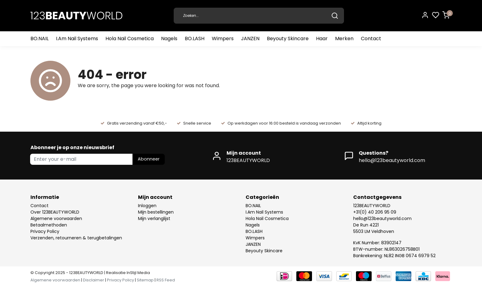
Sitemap (145, 280)
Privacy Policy (44, 231)
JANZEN (250, 38)
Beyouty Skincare (288, 38)
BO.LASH (194, 38)
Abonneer (149, 159)
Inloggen (147, 206)
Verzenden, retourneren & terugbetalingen (76, 238)
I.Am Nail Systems (77, 38)
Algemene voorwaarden (56, 218)
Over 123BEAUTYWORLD (54, 212)
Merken (344, 38)
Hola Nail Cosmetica (129, 38)
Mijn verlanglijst (154, 218)
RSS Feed (165, 280)
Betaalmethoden (48, 225)
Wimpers (223, 38)
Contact (371, 38)
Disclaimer (93, 280)
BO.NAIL (39, 38)
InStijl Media (138, 272)
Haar (322, 38)
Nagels (169, 38)
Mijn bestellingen (156, 212)
